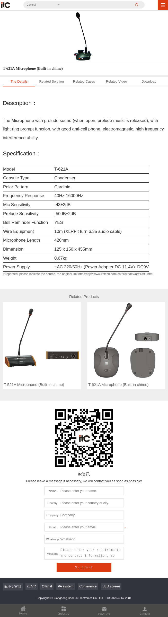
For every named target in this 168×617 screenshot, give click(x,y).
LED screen (111, 586)
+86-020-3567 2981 (119, 598)
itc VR (31, 586)
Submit (84, 567)
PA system (65, 586)
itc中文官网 (12, 586)
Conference (87, 586)
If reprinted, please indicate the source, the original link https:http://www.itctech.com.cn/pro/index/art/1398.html (78, 274)
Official (47, 586)
